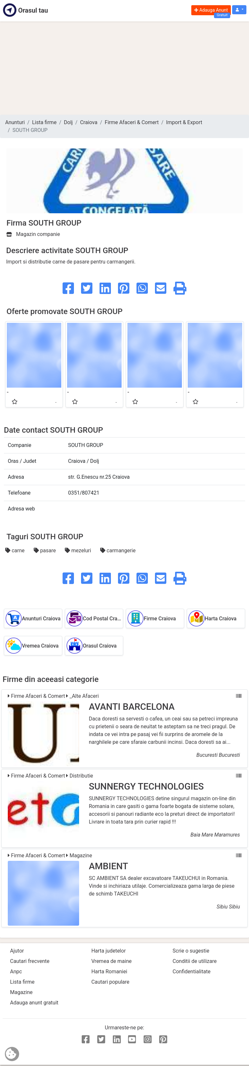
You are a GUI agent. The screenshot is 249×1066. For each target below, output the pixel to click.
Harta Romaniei (109, 971)
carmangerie (118, 550)
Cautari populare (110, 982)
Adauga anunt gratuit (34, 1003)
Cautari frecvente (30, 961)
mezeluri (78, 550)
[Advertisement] (124, 68)
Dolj (68, 122)
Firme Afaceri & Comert (132, 122)
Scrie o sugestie (190, 951)
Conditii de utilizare (194, 961)
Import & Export (184, 122)
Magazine (21, 992)
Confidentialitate (191, 971)
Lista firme (44, 122)
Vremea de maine (111, 961)
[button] (239, 10)
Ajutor (17, 951)
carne (15, 550)
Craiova (88, 122)
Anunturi (15, 122)
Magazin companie (33, 234)
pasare (45, 550)
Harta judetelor (108, 951)
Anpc (16, 971)
